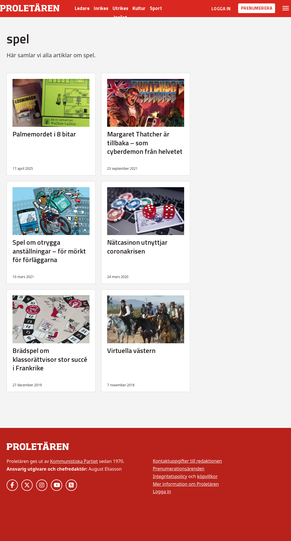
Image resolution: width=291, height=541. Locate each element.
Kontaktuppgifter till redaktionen (187, 461)
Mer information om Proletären (186, 484)
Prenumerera (257, 8)
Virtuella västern (131, 350)
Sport (156, 8)
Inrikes (101, 8)
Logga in (221, 8)
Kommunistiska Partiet (74, 461)
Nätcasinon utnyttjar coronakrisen (137, 246)
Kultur (139, 8)
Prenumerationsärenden (179, 469)
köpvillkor (207, 476)
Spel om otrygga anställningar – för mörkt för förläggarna (49, 251)
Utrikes (120, 8)
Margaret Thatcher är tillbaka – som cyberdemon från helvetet (144, 142)
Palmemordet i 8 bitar (44, 134)
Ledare (82, 8)
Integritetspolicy (170, 476)
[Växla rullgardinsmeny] (285, 8)
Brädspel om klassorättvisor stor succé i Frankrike (50, 359)
